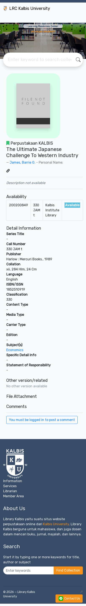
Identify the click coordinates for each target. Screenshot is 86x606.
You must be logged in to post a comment (42, 420)
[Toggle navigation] (9, 17)
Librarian (10, 491)
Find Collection (68, 570)
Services (10, 486)
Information (12, 481)
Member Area (13, 496)
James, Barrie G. (22, 162)
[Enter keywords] (28, 570)
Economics (14, 350)
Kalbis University (56, 524)
